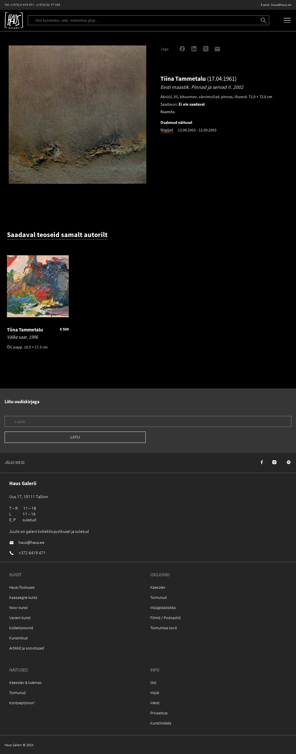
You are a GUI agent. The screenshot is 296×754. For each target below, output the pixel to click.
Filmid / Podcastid (165, 617)
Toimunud (158, 597)
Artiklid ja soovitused (26, 648)
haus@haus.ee (281, 5)
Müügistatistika (163, 607)
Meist (155, 702)
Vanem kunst (20, 617)
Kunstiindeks (160, 723)
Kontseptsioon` (22, 702)
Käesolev (157, 587)
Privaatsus (159, 713)
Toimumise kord (163, 627)
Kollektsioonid (21, 627)
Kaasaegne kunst (23, 597)
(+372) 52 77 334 (48, 5)
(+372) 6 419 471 (22, 5)
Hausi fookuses (22, 587)
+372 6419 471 (32, 552)
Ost (153, 682)
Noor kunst (18, 607)
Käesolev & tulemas (25, 682)
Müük (154, 692)
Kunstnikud (18, 638)
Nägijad (166, 130)
